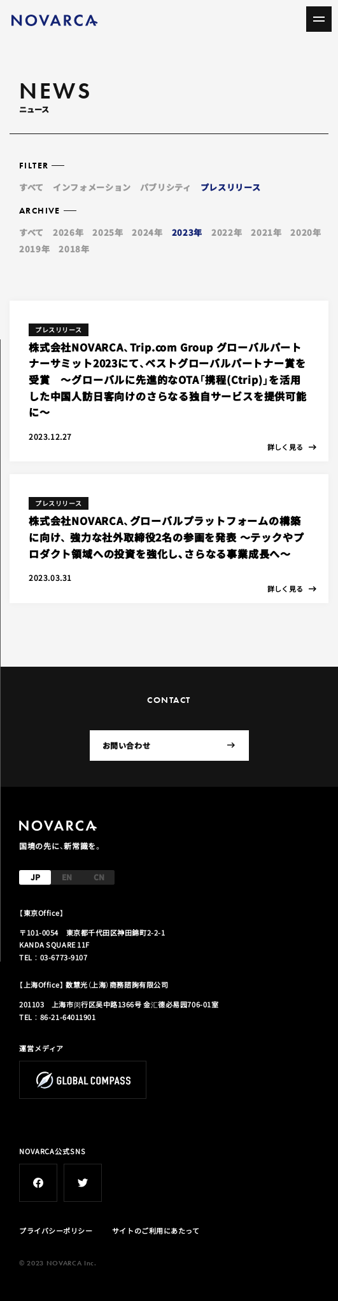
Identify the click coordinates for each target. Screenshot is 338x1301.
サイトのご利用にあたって (156, 1230)
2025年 (107, 232)
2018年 (74, 249)
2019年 (34, 249)
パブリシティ (166, 187)
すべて (31, 187)
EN (67, 876)
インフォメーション (92, 187)
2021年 (266, 232)
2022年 (226, 232)
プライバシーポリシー (56, 1230)
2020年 (305, 232)
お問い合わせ (168, 745)
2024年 (147, 232)
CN (99, 876)
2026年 (68, 232)
